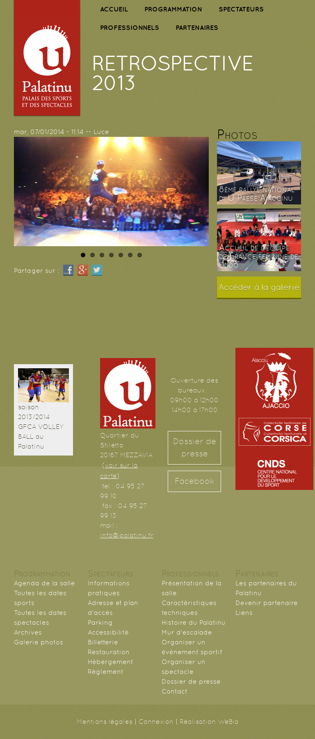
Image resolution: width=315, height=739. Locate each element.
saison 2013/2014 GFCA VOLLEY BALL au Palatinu (41, 426)
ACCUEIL (114, 9)
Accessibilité (108, 632)
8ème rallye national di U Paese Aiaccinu (256, 193)
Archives (28, 632)
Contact (174, 691)
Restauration (109, 652)
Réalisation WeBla (209, 721)
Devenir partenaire (266, 603)
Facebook (195, 481)
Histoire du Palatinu (194, 622)
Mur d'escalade (187, 632)
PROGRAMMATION (173, 9)
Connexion (156, 721)
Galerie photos (38, 642)
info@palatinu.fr (126, 535)
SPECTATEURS (241, 9)
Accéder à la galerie (259, 287)
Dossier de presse (194, 447)
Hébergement (110, 662)
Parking (100, 622)
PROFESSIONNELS (129, 27)
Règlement (105, 672)
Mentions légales (104, 721)
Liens (244, 613)
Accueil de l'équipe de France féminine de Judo (258, 256)
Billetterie (103, 642)
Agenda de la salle (44, 583)
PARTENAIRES (197, 27)
